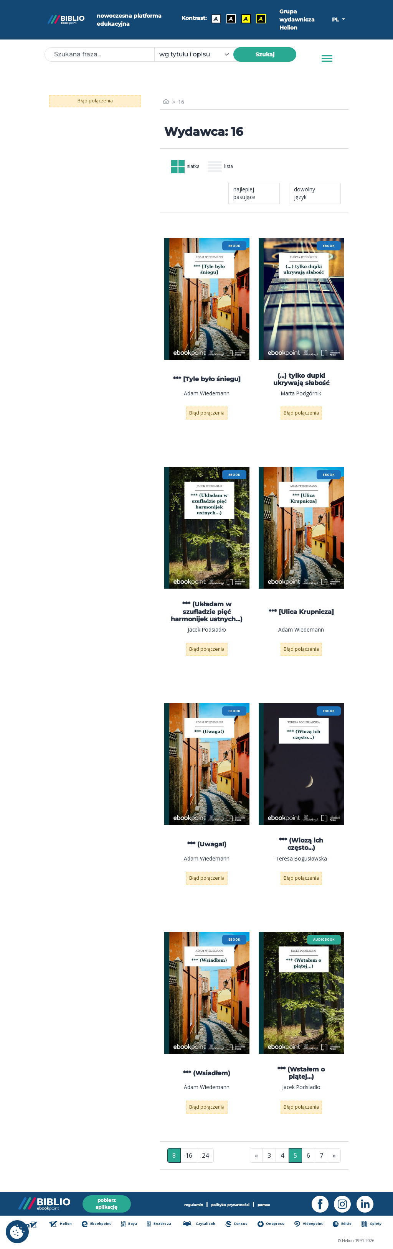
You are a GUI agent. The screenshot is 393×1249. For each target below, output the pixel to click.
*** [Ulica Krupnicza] (301, 613)
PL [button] (336, 19)
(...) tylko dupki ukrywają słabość (301, 381)
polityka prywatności (230, 1203)
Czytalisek (200, 1224)
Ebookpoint (98, 1224)
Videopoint (311, 1224)
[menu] (206, 300)
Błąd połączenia (95, 100)
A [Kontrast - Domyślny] (214, 18)
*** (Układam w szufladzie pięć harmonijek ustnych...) (207, 613)
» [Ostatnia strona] (334, 1157)
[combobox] (198, 54)
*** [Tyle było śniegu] (207, 381)
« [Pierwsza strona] (256, 1157)
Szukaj (265, 54)
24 (205, 1157)
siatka (187, 167)
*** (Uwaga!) (206, 846)
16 (188, 1157)
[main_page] (166, 102)
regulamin (190, 1203)
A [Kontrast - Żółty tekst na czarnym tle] (259, 18)
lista (225, 168)
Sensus (238, 1224)
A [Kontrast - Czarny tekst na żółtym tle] (244, 18)
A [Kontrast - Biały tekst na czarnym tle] (229, 18)
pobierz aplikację (106, 1202)
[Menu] (327, 58)
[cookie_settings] (17, 1231)
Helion (61, 1224)
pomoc (267, 1203)
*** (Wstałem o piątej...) (301, 1075)
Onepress (273, 1224)
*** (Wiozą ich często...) (301, 846)
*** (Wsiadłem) (206, 1074)
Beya (130, 1224)
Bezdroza (161, 1224)
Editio (344, 1224)
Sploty (373, 1224)
